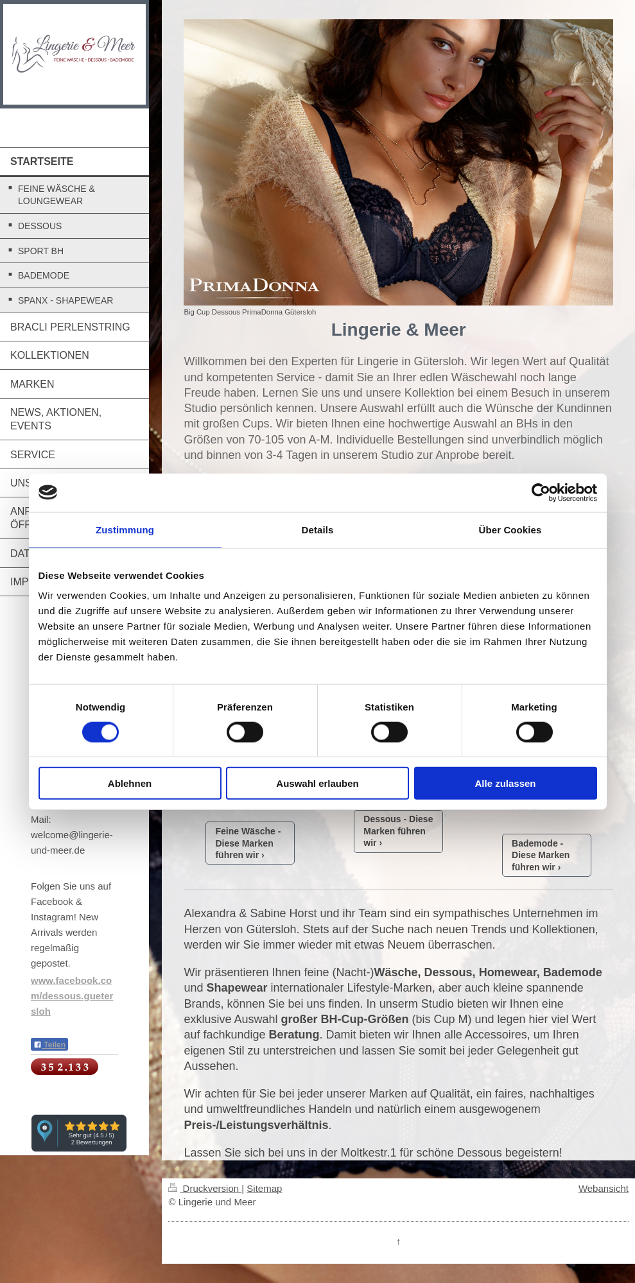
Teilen (49, 1044)
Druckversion (204, 1188)
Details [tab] (318, 529)
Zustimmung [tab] (125, 529)
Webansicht (603, 1188)
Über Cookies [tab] (510, 529)
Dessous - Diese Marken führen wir (398, 831)
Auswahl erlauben (317, 783)
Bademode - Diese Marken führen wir (541, 855)
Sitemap (264, 1188)
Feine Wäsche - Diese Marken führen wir (248, 843)
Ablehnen (130, 783)
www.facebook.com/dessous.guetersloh (72, 996)
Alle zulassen (504, 783)
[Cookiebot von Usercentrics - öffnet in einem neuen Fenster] (541, 492)
